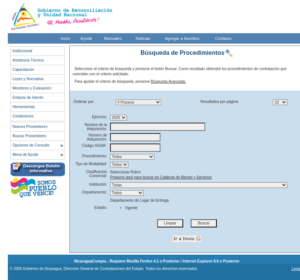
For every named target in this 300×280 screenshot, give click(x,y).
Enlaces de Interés (28, 97)
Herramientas (24, 107)
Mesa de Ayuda (25, 154)
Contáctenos (23, 116)
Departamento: (94, 192)
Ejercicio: (99, 117)
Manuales (113, 38)
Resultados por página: (219, 102)
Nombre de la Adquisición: (96, 127)
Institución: (98, 184)
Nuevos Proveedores (30, 127)
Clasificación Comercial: (96, 174)
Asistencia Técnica (28, 60)
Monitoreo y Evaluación (32, 88)
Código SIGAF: (94, 146)
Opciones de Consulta (31, 145)
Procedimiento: (94, 156)
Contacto (223, 38)
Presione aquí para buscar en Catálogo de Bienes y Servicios (161, 177)
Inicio (66, 38)
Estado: (100, 207)
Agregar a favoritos (182, 38)
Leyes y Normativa (28, 79)
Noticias (143, 38)
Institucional (22, 51)
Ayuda (86, 38)
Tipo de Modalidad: (91, 164)
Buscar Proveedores (30, 136)
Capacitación (23, 69)
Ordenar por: (84, 102)
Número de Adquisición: (97, 137)
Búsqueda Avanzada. (168, 81)
